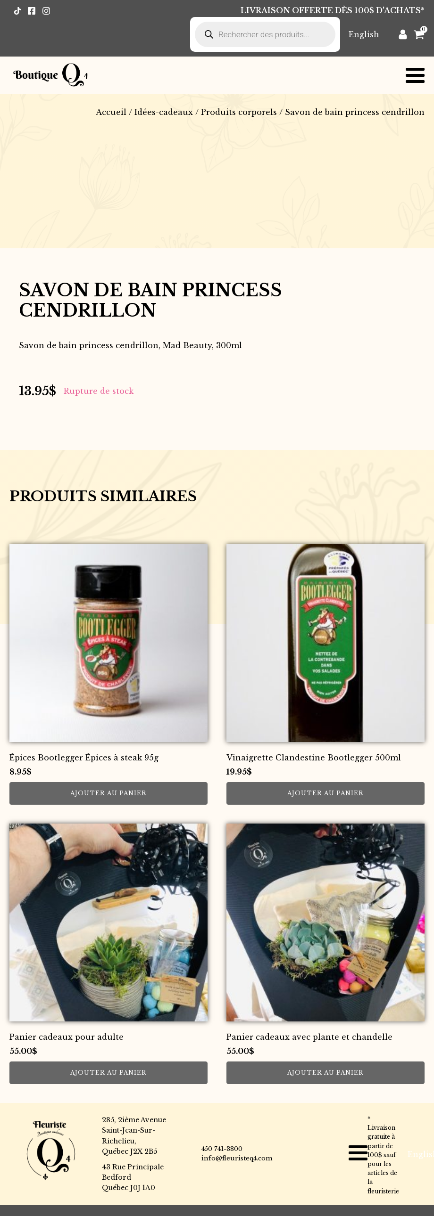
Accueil (111, 112)
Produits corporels (239, 112)
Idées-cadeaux (163, 112)
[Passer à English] (364, 34)
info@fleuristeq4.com (236, 1158)
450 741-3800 (221, 1149)
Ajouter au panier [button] (108, 793)
